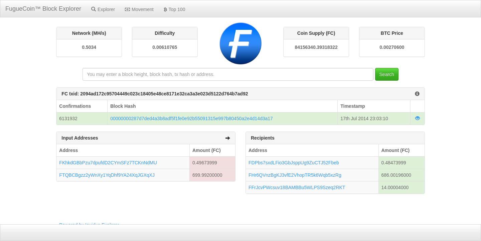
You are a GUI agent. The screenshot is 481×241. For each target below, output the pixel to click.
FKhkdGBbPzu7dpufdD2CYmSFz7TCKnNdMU (108, 162)
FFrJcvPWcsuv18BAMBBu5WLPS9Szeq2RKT (297, 187)
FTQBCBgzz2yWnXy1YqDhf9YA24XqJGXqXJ (107, 175)
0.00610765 (164, 47)
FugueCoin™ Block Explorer (43, 8)
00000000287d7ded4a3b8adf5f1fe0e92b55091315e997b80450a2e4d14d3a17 (191, 118)
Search (386, 74)
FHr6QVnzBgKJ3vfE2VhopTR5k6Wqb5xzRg (295, 175)
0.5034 (89, 47)
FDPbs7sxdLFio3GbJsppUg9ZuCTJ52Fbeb (294, 162)
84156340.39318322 (316, 47)
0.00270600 (391, 47)
